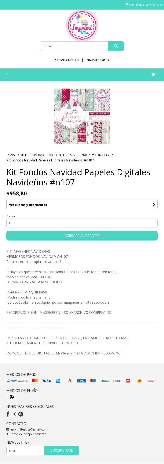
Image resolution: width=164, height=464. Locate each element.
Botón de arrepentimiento (26, 434)
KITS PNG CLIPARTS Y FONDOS (84, 155)
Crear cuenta (67, 59)
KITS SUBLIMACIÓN (37, 155)
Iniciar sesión (97, 59)
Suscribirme (62, 450)
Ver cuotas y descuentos (28, 205)
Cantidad (11, 216)
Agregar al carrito (82, 235)
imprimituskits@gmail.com (26, 429)
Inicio (11, 155)
